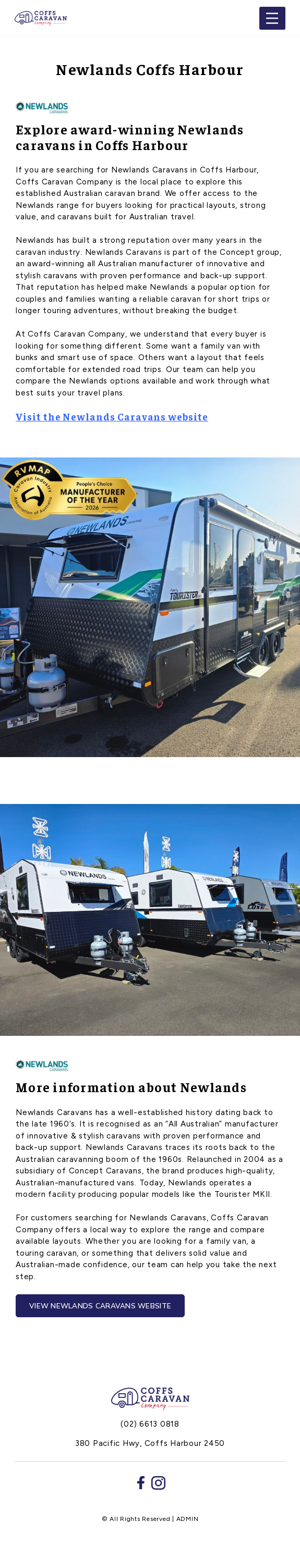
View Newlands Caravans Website (100, 1305)
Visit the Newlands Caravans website (112, 416)
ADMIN (187, 1519)
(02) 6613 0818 (150, 1424)
